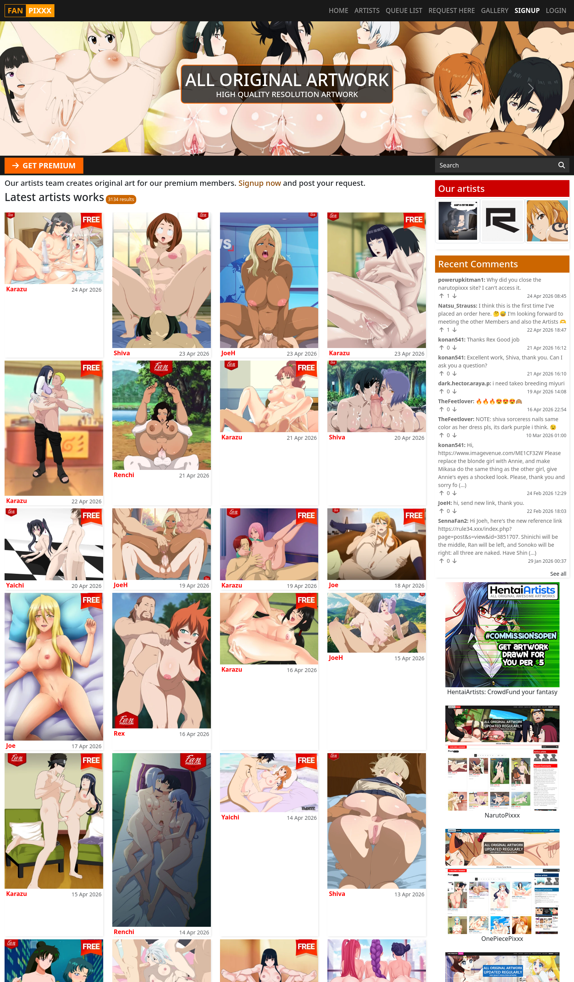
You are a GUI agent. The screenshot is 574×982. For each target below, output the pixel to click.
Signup (527, 10)
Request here (452, 10)
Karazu (16, 289)
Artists (366, 10)
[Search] (561, 165)
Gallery (495, 10)
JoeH (229, 353)
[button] (43, 88)
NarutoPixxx (502, 815)
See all (558, 573)
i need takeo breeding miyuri (528, 383)
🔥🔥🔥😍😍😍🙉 (499, 401)
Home (338, 10)
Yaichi (15, 585)
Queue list (404, 10)
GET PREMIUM (44, 165)
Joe (333, 585)
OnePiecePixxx (502, 938)
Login (556, 10)
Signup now (259, 183)
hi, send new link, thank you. (488, 502)
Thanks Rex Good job (493, 339)
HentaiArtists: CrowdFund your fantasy (502, 692)
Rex (119, 733)
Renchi (124, 475)
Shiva (122, 353)
